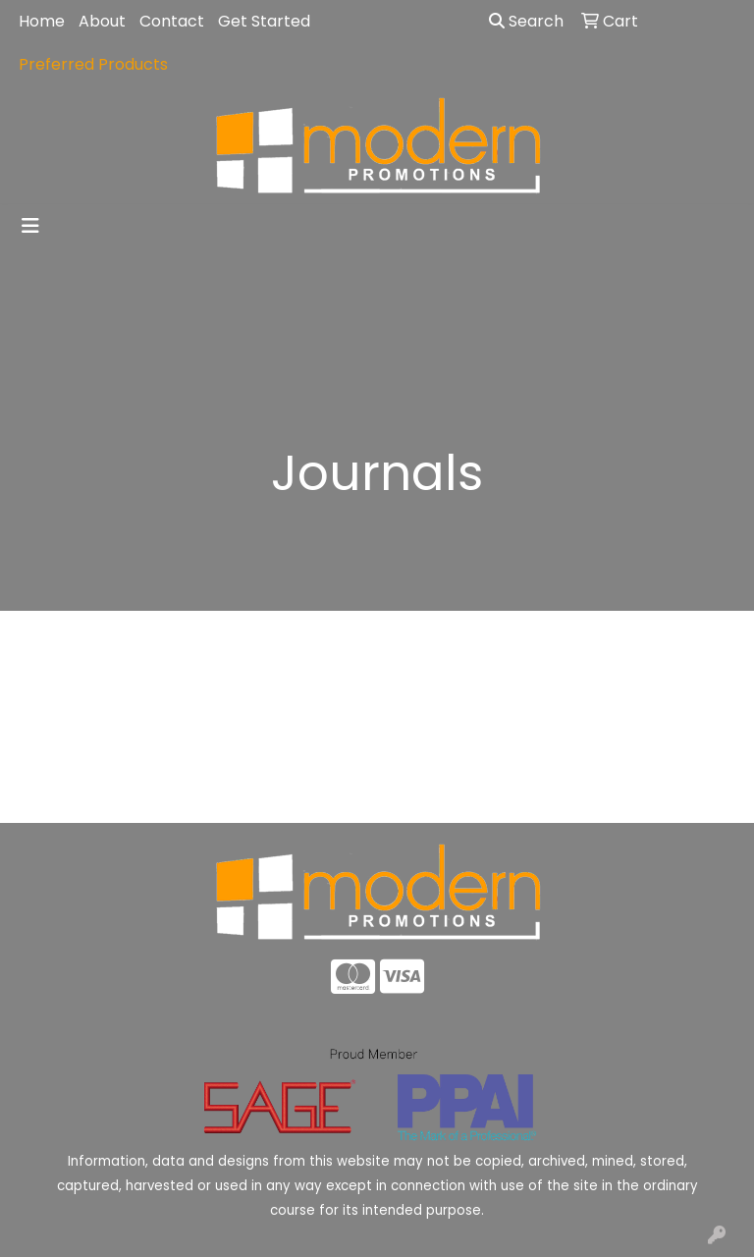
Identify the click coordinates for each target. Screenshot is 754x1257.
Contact (171, 21)
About (102, 21)
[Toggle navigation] (30, 226)
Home (42, 21)
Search (526, 21)
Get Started (264, 21)
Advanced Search (659, 793)
